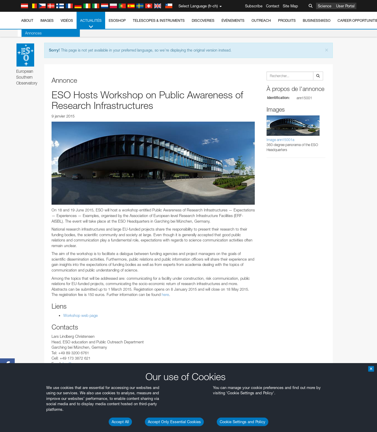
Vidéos (67, 20)
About (27, 20)
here (165, 294)
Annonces (29, 33)
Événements (232, 20)
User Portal (345, 6)
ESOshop (117, 20)
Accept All (120, 421)
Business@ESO (316, 20)
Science (324, 6)
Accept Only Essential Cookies (174, 421)
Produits (287, 20)
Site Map (290, 6)
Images (47, 20)
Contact (272, 6)
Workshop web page (80, 315)
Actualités (91, 23)
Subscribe (253, 6)
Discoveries (203, 20)
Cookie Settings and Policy (242, 421)
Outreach (261, 20)
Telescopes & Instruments (159, 20)
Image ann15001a (280, 140)
